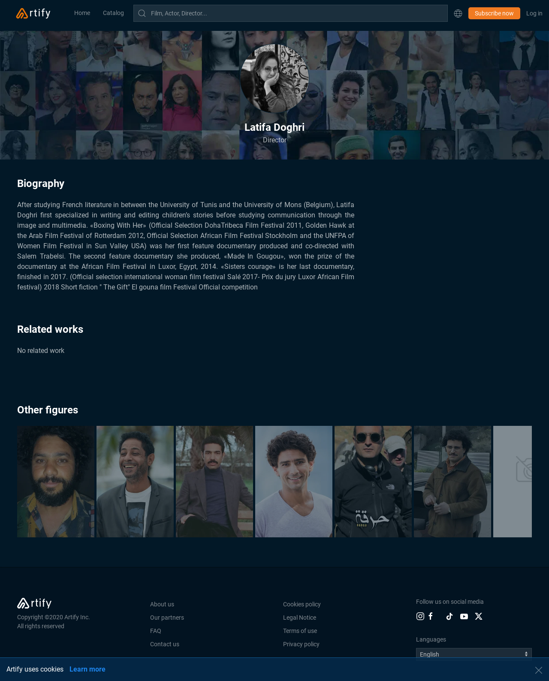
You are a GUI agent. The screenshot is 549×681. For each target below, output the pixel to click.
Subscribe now (494, 13)
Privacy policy (301, 644)
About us (162, 604)
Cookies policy (302, 604)
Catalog (113, 12)
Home (82, 12)
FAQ (155, 630)
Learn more (87, 669)
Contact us (164, 644)
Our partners (167, 617)
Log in (534, 13)
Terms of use (300, 630)
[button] (458, 13)
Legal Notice (299, 617)
